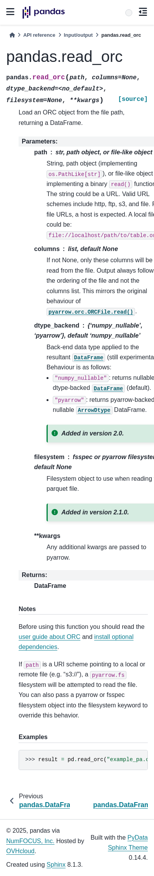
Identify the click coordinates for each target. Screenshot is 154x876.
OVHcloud (20, 851)
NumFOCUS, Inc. (30, 841)
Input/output (78, 35)
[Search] (128, 12)
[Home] (12, 35)
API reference (39, 35)
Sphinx (56, 864)
